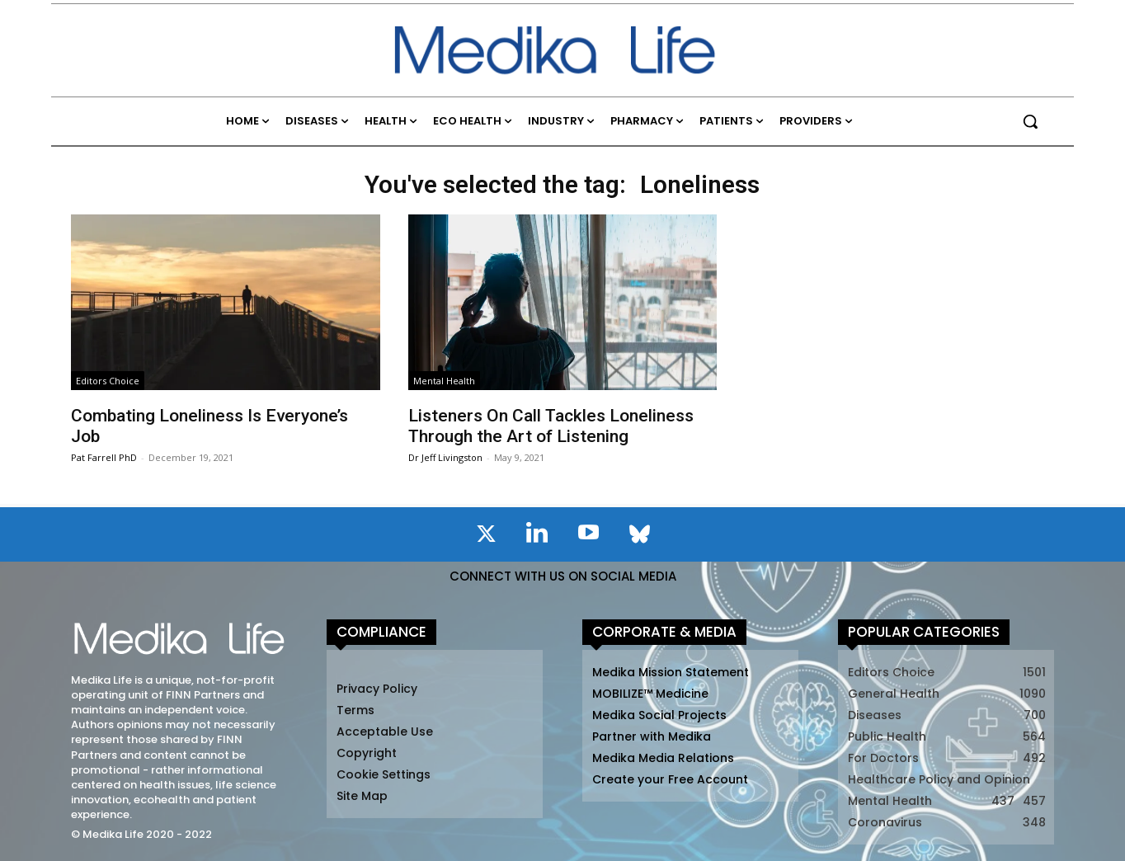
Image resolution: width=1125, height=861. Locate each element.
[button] (1030, 121)
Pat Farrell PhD (104, 457)
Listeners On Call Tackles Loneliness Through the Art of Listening (551, 426)
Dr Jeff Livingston (445, 457)
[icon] (485, 536)
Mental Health (444, 380)
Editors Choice (107, 380)
